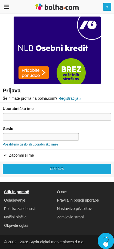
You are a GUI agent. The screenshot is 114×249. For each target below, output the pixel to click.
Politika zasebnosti (20, 208)
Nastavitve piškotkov (74, 208)
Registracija (70, 98)
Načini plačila (15, 217)
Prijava (57, 169)
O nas (62, 192)
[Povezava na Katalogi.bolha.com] (57, 50)
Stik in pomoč (16, 192)
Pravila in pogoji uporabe (78, 200)
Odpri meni (6, 7)
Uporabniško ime (18, 108)
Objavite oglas (16, 225)
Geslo (8, 129)
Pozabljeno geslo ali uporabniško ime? (30, 144)
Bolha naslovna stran (57, 7)
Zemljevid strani (70, 217)
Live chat (106, 241)
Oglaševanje (14, 200)
